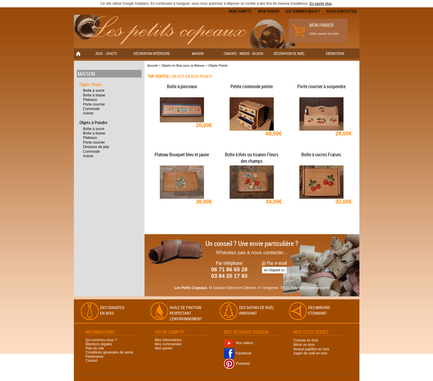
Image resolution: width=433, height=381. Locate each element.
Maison (197, 53)
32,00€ (344, 202)
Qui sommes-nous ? (303, 11)
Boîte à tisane (94, 95)
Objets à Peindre (93, 122)
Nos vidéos (238, 343)
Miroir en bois (304, 345)
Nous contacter (341, 11)
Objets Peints (90, 84)
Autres (88, 113)
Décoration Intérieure (152, 53)
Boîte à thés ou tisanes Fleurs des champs (251, 157)
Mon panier (268, 11)
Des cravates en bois (112, 310)
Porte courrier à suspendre (321, 86)
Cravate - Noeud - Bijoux (243, 53)
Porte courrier (94, 104)
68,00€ (274, 134)
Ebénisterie (335, 53)
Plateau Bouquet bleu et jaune (182, 154)
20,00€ (204, 125)
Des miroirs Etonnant (319, 310)
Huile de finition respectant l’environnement (186, 313)
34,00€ (274, 202)
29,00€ (344, 134)
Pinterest (237, 364)
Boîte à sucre (93, 90)
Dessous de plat (96, 147)
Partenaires (94, 356)
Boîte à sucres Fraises (321, 154)
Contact (91, 361)
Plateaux (90, 100)
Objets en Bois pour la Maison (183, 65)
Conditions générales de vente (109, 352)
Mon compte (240, 11)
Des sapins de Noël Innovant (256, 310)
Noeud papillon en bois (311, 349)
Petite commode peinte (251, 86)
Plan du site (94, 348)
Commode (91, 109)
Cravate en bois (305, 340)
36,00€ (204, 202)
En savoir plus (320, 3)
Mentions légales (98, 344)
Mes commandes (168, 344)
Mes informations (168, 340)
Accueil (152, 65)
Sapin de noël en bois (310, 353)
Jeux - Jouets (106, 53)
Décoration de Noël (289, 53)
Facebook (237, 353)
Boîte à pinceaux (182, 86)
